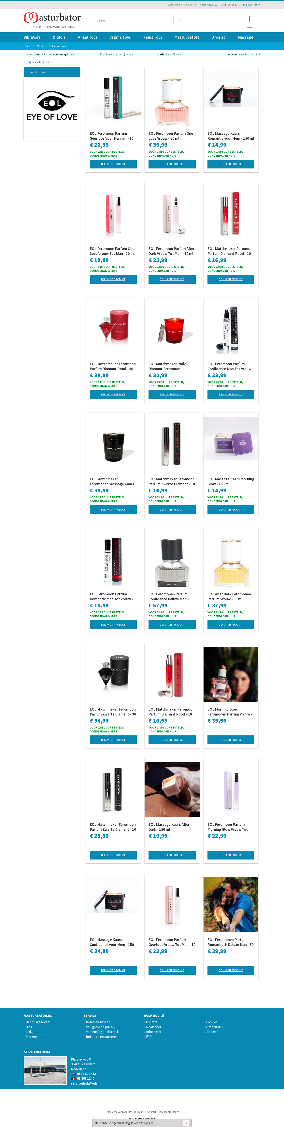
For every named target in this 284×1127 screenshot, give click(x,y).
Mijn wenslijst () (250, 4)
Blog (29, 1027)
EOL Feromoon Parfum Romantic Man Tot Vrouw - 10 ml (111, 596)
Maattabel (153, 1027)
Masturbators (186, 37)
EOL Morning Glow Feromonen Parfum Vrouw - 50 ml (229, 712)
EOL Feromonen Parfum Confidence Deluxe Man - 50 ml (171, 596)
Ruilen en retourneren (102, 1036)
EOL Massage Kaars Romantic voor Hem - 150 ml (230, 136)
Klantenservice (208, 4)
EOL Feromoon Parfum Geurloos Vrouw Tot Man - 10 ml (172, 942)
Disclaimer (139, 1112)
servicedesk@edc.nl (86, 1083)
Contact (151, 1022)
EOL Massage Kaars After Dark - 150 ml (169, 827)
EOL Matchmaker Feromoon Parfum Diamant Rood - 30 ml (113, 366)
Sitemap (212, 1032)
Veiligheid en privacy (100, 1027)
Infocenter (153, 1032)
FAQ (149, 1036)
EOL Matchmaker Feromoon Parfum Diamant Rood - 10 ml (230, 251)
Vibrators (32, 37)
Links (29, 1032)
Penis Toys (152, 37)
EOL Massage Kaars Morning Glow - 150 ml (230, 481)
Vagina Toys (120, 37)
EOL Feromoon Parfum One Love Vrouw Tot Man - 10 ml (112, 251)
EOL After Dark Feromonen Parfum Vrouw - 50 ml (229, 596)
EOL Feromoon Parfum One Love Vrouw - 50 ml (171, 136)
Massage (245, 37)
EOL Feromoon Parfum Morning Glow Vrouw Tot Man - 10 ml (227, 827)
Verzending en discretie (103, 1032)
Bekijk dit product (113, 164)
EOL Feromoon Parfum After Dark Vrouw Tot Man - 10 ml (171, 251)
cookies (148, 1123)
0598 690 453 (83, 1074)
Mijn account (229, 4)
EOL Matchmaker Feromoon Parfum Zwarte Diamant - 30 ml (113, 712)
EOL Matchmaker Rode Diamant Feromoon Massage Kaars (167, 366)
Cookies (211, 1022)
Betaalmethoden (98, 1022)
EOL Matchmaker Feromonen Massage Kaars (112, 481)
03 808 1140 (82, 1078)
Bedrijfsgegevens (38, 1022)
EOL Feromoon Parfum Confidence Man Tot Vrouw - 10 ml (230, 366)
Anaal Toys (87, 37)
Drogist (218, 37)
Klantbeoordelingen (168, 1112)
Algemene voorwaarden (119, 1112)
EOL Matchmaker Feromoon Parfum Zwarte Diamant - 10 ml (172, 481)
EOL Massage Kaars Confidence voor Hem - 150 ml (112, 942)
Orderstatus (215, 1027)
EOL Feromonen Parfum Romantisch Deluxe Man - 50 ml (230, 942)
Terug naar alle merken (37, 62)
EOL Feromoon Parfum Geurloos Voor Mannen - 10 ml (112, 136)
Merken (31, 1036)
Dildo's (59, 37)
